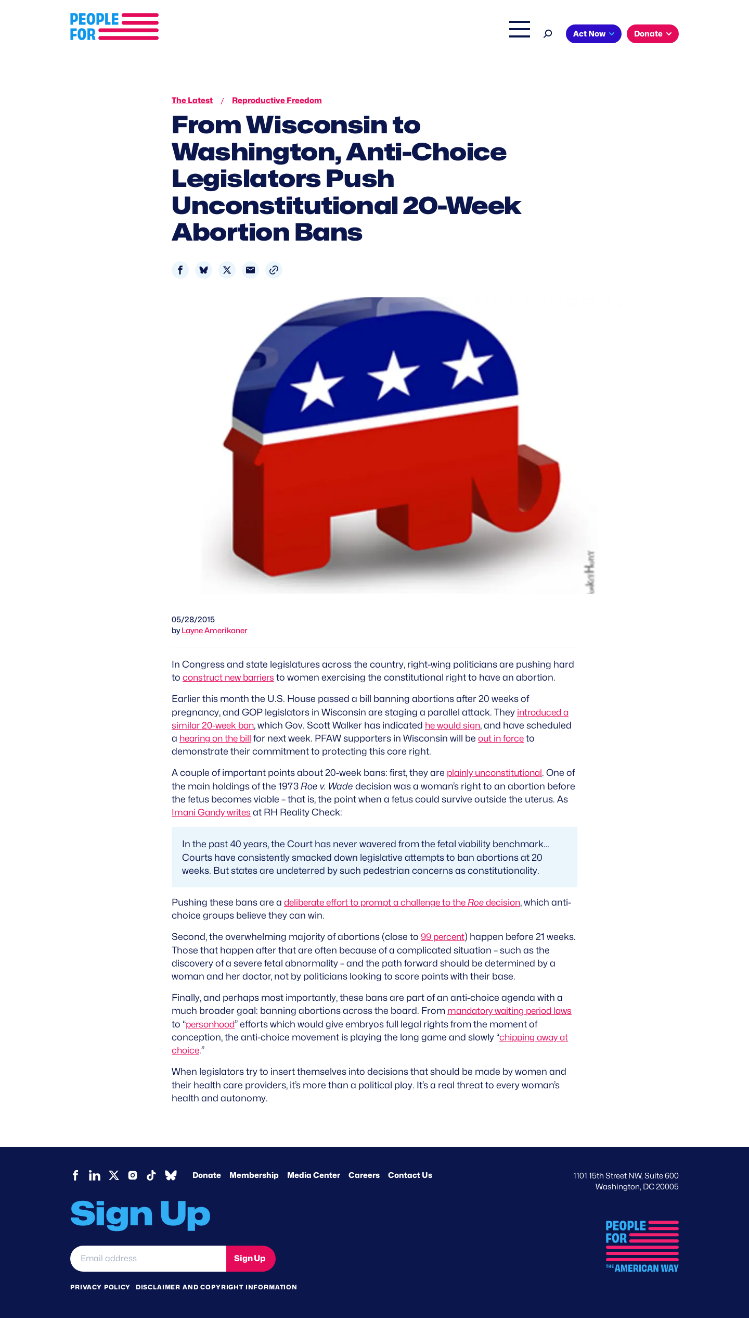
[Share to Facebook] (180, 270)
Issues (345, 35)
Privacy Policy (100, 1286)
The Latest (473, 35)
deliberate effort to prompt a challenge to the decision (410, 901)
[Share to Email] (250, 270)
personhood (234, 1023)
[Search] (548, 33)
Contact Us (410, 1174)
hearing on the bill (265, 738)
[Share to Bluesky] (203, 270)
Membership (254, 1174)
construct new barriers (232, 677)
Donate (648, 34)
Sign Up (249, 1258)
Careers (364, 1174)
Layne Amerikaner (215, 630)
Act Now (589, 34)
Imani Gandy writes (259, 812)
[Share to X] (227, 270)
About (303, 35)
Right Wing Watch (410, 35)
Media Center (313, 1174)
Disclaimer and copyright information (217, 1286)
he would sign (459, 725)
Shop (512, 35)
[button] (273, 270)
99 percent (444, 936)
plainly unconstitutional (497, 772)
